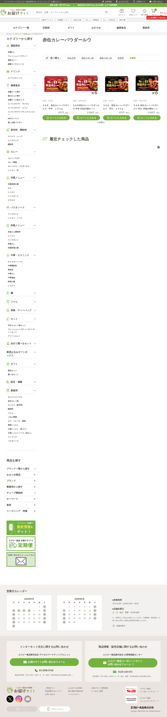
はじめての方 (124, 2)
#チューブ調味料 (92, 20)
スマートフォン (57, 709)
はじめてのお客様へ (75, 688)
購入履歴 (144, 15)
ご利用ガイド (141, 2)
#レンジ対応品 (109, 20)
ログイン (121, 15)
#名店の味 (77, 20)
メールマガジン (74, 694)
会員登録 (108, 2)
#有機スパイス (63, 20)
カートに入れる (58, 118)
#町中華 (122, 20)
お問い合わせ (157, 2)
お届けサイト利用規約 (99, 688)
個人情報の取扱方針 (75, 691)
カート (154, 12)
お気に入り (133, 15)
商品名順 (71, 58)
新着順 (121, 58)
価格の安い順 (87, 58)
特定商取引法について (53, 691)
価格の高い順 (105, 58)
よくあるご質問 (97, 691)
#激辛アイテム (47, 20)
